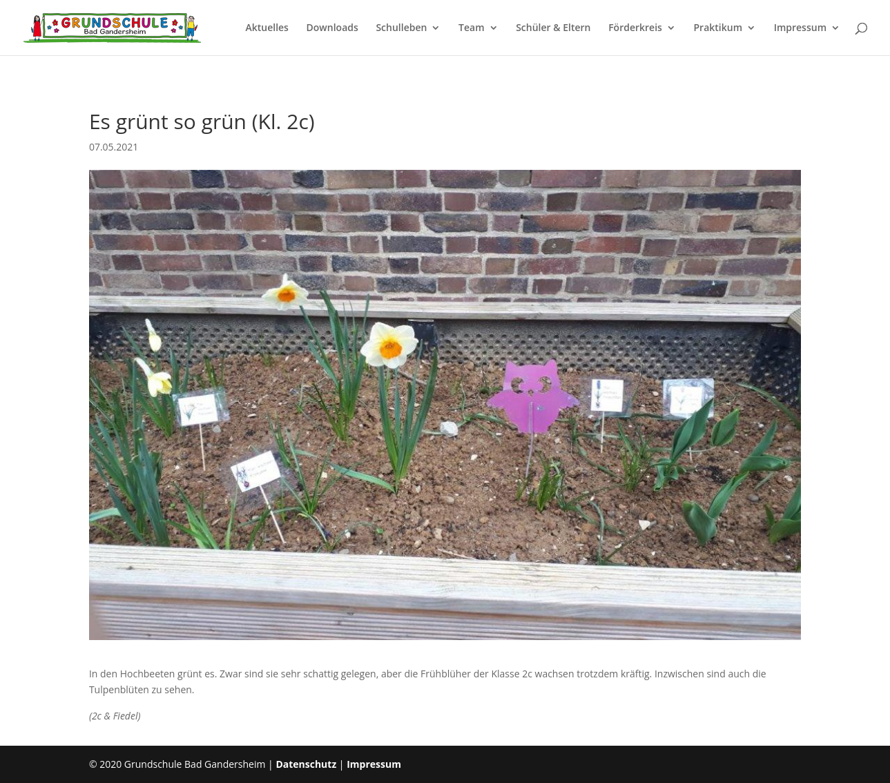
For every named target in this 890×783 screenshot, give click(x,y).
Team (471, 28)
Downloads (332, 28)
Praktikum (718, 28)
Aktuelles (266, 28)
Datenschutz (305, 764)
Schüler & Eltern (553, 28)
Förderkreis (635, 28)
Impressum (800, 28)
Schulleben (401, 28)
